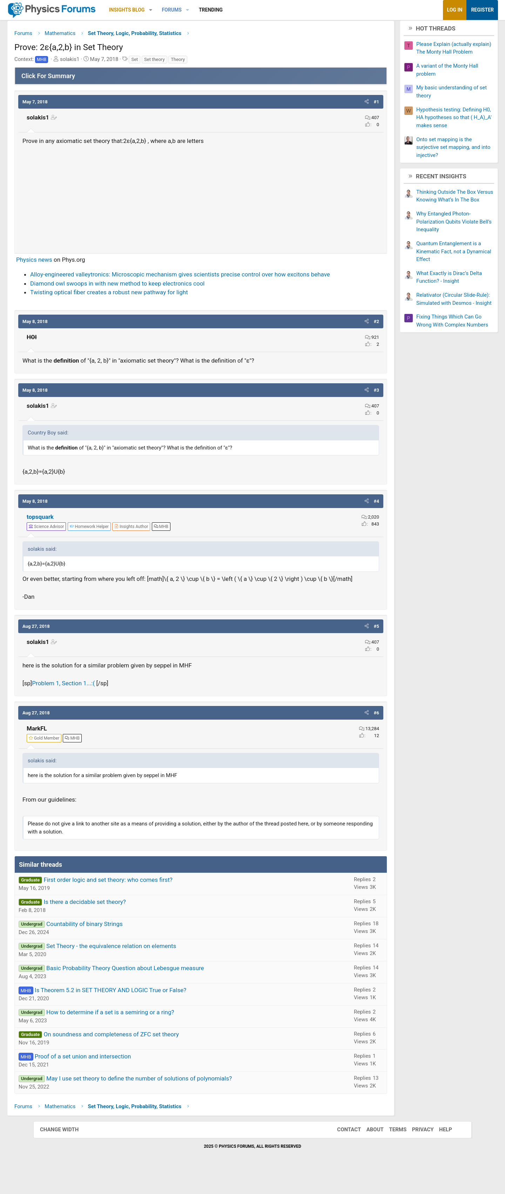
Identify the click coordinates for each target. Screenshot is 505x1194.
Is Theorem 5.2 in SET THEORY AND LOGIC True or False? (144, 1010)
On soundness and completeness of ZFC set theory (144, 1054)
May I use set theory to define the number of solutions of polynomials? (172, 1098)
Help (438, 1150)
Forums (205, 10)
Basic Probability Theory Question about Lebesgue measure (158, 988)
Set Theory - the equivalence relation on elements (144, 966)
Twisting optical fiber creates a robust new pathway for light (142, 303)
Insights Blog (160, 10)
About (368, 1150)
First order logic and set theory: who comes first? (141, 900)
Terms (390, 1150)
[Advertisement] (201, 199)
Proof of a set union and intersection (116, 1076)
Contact (342, 1150)
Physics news (67, 262)
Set (167, 61)
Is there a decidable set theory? (118, 922)
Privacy (416, 1150)
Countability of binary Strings (118, 944)
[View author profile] (164, 538)
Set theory (187, 61)
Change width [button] (66, 1150)
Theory (211, 61)
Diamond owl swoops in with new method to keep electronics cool (150, 294)
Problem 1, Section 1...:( (96, 703)
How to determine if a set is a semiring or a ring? (143, 1032)
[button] (184, 10)
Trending (244, 10)
